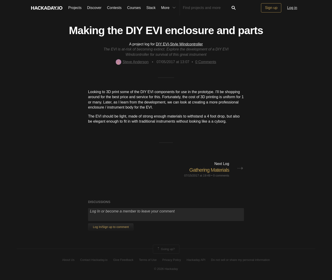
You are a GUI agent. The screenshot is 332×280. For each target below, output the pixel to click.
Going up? (166, 249)
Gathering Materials (209, 170)
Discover (94, 8)
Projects (75, 8)
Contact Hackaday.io (94, 260)
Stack (151, 8)
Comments (205, 62)
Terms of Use (148, 260)
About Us (68, 260)
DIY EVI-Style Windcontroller (179, 44)
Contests (114, 8)
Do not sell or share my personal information (240, 260)
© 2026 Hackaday (166, 269)
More (169, 8)
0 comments (221, 175)
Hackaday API (196, 260)
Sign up (271, 8)
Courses (134, 8)
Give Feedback (123, 260)
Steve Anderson (132, 62)
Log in (292, 8)
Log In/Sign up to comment (111, 227)
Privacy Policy (171, 260)
